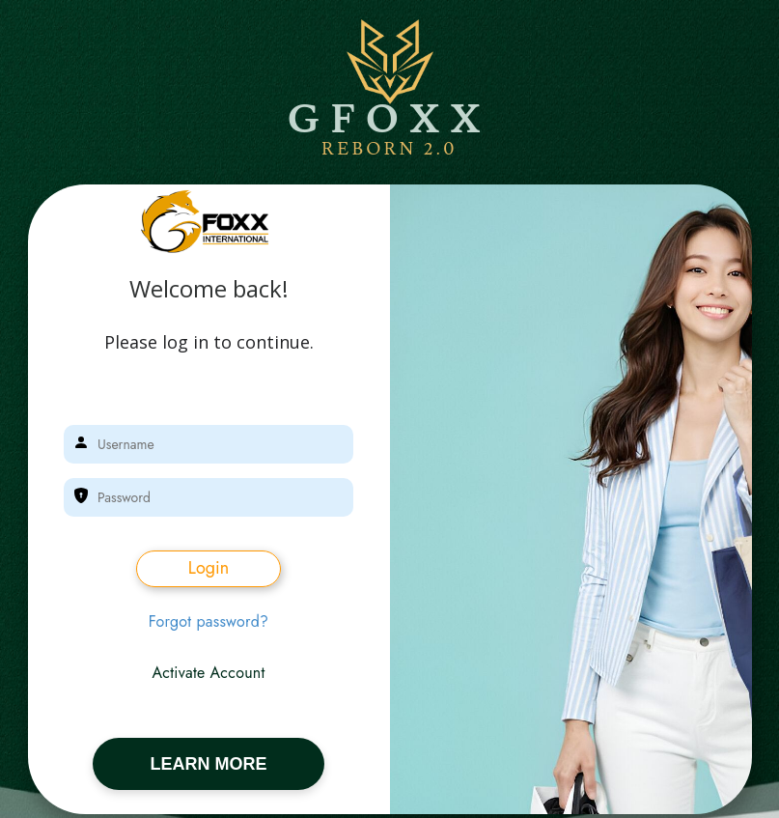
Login (208, 567)
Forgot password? (209, 622)
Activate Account (208, 673)
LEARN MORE (209, 764)
